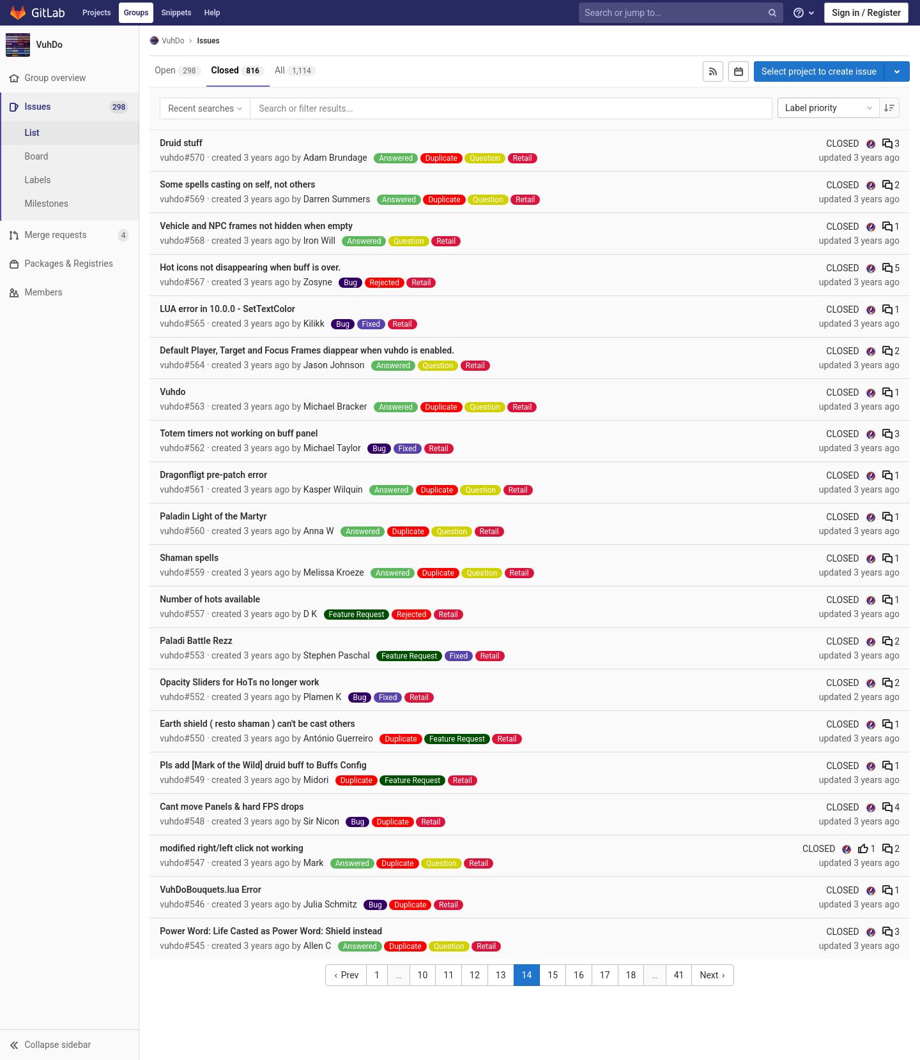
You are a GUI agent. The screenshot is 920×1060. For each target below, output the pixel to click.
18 (632, 975)
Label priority (830, 108)
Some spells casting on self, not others (238, 184)
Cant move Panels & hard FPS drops (233, 807)
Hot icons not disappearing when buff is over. (251, 267)
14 (528, 975)
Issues (209, 40)
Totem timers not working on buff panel (240, 433)
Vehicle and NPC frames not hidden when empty (257, 226)
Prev (346, 975)
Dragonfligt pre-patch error (214, 475)
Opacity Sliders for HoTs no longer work (240, 682)
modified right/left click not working (232, 848)
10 (423, 975)
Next (713, 975)
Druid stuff (182, 143)
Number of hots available (211, 599)
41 (680, 975)
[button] (70, 1044)
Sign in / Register (866, 13)
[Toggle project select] (897, 71)
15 (553, 975)
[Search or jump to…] (682, 13)
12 (475, 975)
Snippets (176, 12)
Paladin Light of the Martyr (214, 516)
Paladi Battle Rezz (197, 641)
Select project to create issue (819, 71)
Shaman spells (190, 558)
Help (212, 12)
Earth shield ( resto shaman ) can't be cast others (258, 724)
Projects (96, 12)
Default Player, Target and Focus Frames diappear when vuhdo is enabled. (308, 350)
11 (449, 975)
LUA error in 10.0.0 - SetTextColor (228, 309)
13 (501, 975)
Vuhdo (174, 392)
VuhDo (168, 40)
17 (606, 975)
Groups (136, 12)
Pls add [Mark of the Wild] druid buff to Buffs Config (264, 765)
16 (579, 975)
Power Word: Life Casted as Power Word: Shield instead (272, 931)
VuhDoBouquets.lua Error (212, 890)
